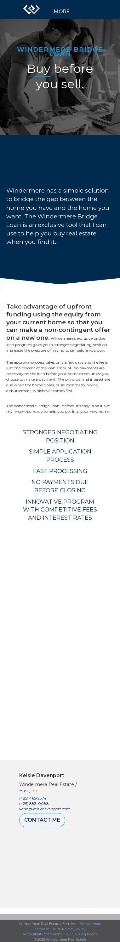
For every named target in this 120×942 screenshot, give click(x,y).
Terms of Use (45, 929)
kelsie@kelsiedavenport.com (44, 808)
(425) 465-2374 (32, 798)
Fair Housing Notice (81, 934)
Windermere (90, 924)
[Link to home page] (31, 9)
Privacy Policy (73, 929)
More (62, 11)
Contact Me (42, 820)
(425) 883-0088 (34, 803)
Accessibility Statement (42, 934)
